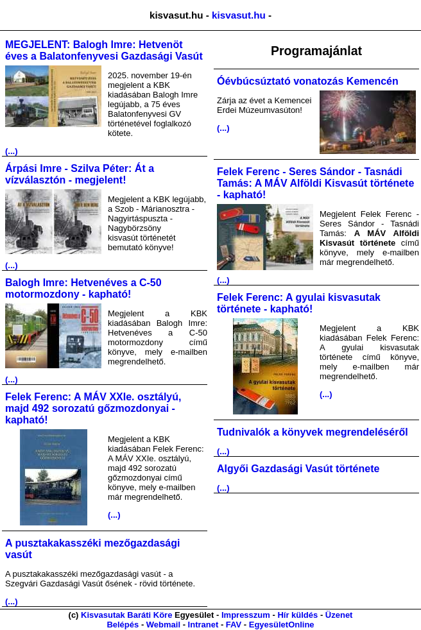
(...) (11, 151)
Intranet (203, 624)
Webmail (163, 624)
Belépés (123, 624)
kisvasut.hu (239, 15)
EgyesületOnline (281, 624)
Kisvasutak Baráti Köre (126, 615)
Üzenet (339, 615)
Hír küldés (297, 615)
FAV (233, 624)
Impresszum (245, 615)
